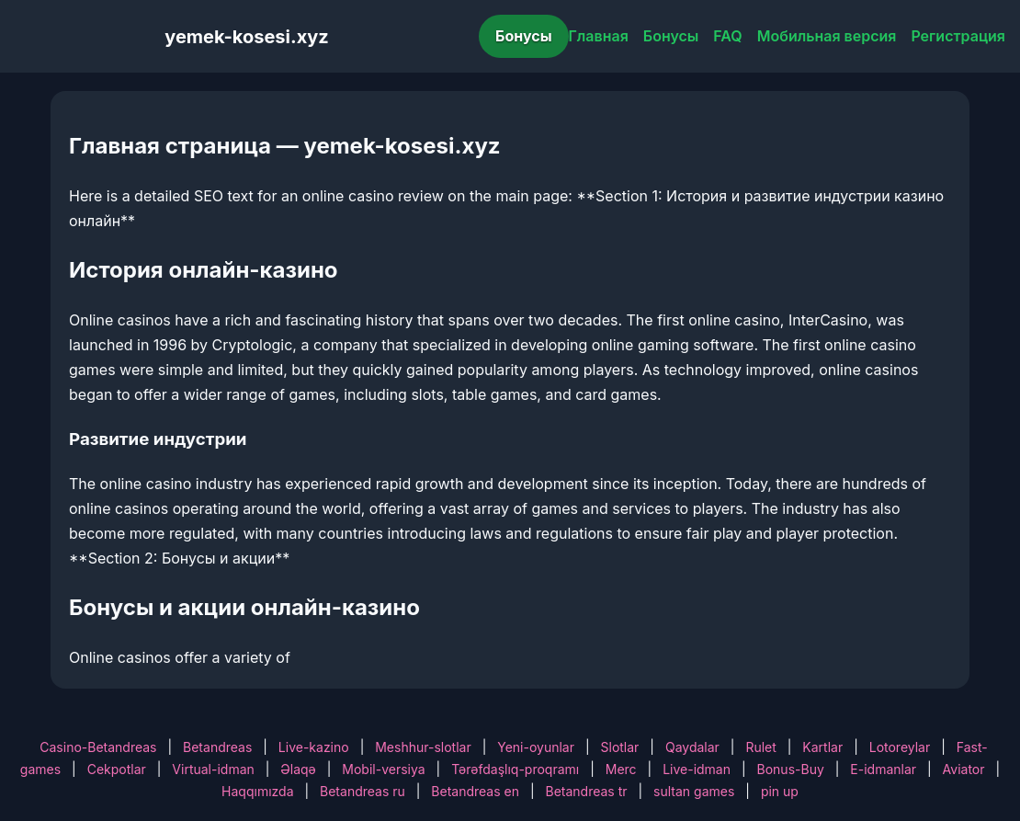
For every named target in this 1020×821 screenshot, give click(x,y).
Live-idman (697, 769)
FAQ (727, 36)
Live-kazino (313, 747)
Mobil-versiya (383, 769)
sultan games (693, 791)
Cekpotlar (116, 769)
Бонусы (523, 36)
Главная (599, 36)
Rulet (760, 747)
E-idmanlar (883, 769)
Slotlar (620, 747)
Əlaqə (297, 769)
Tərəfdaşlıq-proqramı (515, 769)
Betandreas (217, 747)
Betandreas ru (362, 791)
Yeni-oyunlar (535, 747)
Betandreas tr (587, 791)
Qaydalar (692, 747)
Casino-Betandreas (98, 747)
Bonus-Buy (790, 769)
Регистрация (958, 36)
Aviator (964, 769)
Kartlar (822, 747)
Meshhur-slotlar (422, 747)
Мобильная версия (827, 36)
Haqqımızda (257, 791)
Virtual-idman (213, 769)
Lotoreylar (900, 747)
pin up (780, 791)
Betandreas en (475, 791)
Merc (621, 769)
